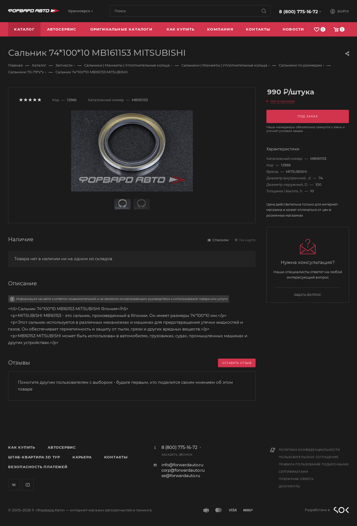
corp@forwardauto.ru (183, 470)
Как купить (21, 447)
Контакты (116, 457)
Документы (289, 486)
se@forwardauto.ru (180, 475)
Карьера (82, 457)
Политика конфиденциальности (309, 450)
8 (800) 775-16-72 (298, 11)
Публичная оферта (296, 479)
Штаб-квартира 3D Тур (34, 457)
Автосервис (62, 447)
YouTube (28, 485)
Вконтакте (14, 485)
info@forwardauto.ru (182, 464)
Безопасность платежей (38, 467)
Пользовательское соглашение (309, 457)
